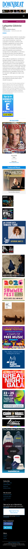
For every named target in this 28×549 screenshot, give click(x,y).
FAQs (4, 499)
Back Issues (5, 486)
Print (10, 162)
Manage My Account (7, 494)
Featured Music (14, 167)
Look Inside (14, 158)
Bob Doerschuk (7, 30)
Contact (4, 536)
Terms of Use (13, 542)
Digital (14, 162)
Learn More (6, 507)
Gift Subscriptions (6, 484)
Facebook (8, 523)
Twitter (8, 527)
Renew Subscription (7, 496)
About (9, 542)
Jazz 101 (5, 538)
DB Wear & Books (7, 488)
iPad (18, 162)
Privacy (18, 542)
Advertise (5, 534)
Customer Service (7, 498)
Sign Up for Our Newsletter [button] (14, 512)
